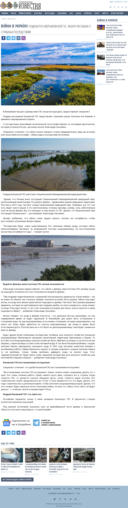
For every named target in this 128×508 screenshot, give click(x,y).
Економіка (62, 13)
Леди (111, 2)
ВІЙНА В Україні (25, 13)
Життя (105, 13)
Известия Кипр (117, 13)
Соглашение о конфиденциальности (61, 493)
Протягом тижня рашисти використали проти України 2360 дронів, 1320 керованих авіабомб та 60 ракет (116, 60)
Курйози (87, 13)
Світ (71, 13)
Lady (109, 489)
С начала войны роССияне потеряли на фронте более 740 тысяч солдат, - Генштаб (35, 468)
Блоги (13, 13)
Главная (5, 13)
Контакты (118, 2)
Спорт (96, 13)
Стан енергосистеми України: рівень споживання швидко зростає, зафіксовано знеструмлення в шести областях (115, 31)
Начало (11, 489)
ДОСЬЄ (78, 13)
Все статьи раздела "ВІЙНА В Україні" (17, 479)
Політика (38, 13)
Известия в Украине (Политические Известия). (65, 504)
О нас (125, 2)
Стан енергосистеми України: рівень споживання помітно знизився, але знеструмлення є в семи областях (115, 76)
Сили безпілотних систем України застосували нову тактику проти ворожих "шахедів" (116, 46)
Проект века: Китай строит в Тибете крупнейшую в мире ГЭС (12, 466)
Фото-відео (50, 13)
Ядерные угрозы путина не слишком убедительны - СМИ (84, 466)
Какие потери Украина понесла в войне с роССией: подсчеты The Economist (58, 468)
